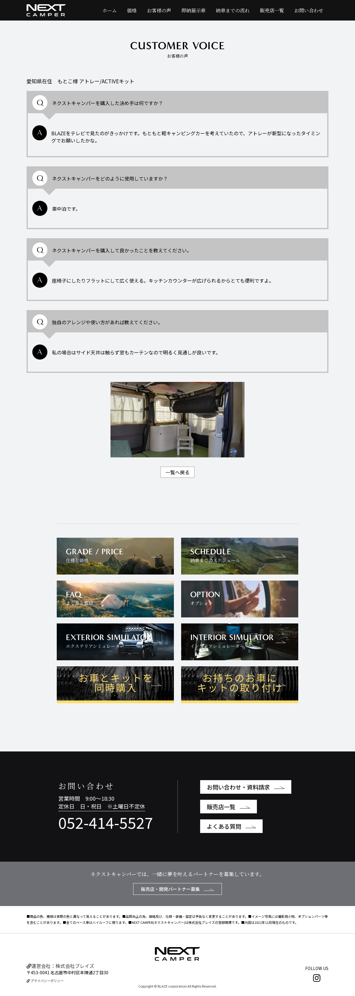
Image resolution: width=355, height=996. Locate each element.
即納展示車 (193, 10)
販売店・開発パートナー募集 (177, 889)
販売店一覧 (272, 10)
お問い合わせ (308, 10)
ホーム (109, 10)
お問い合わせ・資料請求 (246, 787)
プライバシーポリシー (45, 980)
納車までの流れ (233, 10)
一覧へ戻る (177, 472)
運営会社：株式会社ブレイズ (60, 965)
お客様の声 (159, 10)
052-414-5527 (105, 822)
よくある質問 (231, 826)
